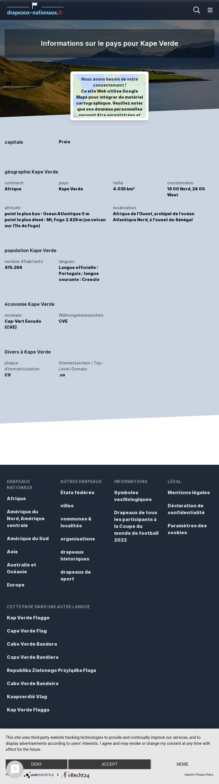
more (182, 764)
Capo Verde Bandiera (32, 657)
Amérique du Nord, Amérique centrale (26, 518)
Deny (36, 764)
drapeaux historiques (74, 555)
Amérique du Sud (28, 538)
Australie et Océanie (21, 568)
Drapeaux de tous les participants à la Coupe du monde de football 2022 (136, 526)
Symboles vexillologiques (133, 496)
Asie (12, 551)
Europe (16, 585)
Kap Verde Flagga (28, 710)
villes (67, 505)
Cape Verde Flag (27, 631)
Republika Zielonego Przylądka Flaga (51, 670)
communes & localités (76, 522)
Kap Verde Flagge (28, 618)
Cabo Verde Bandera (32, 644)
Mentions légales (189, 492)
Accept (109, 764)
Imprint (189, 774)
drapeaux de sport (75, 575)
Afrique (16, 498)
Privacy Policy (204, 774)
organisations (77, 539)
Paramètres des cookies (187, 529)
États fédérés (77, 492)
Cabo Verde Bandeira (32, 683)
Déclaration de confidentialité (186, 509)
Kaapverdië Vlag (27, 696)
